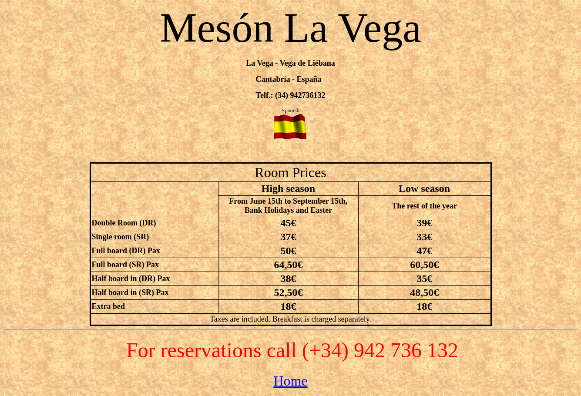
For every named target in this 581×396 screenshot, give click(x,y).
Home (290, 381)
